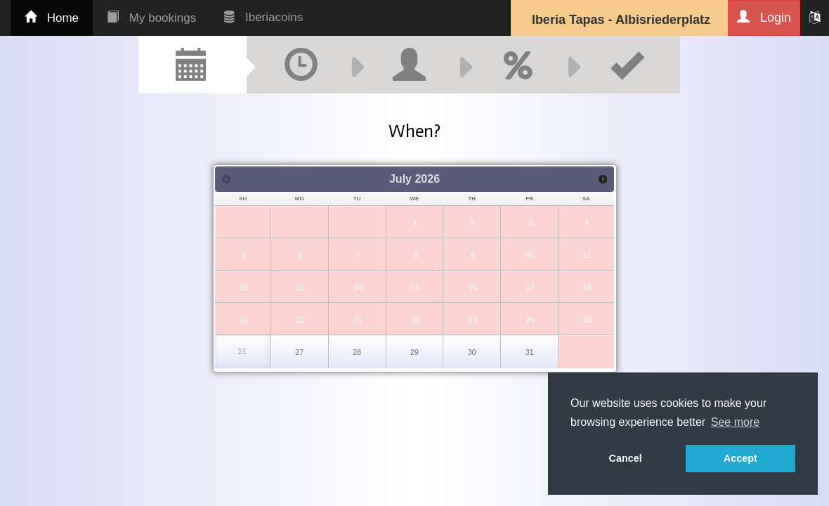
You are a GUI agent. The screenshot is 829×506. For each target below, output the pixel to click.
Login (764, 17)
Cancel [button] (625, 458)
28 (357, 352)
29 (414, 352)
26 (241, 350)
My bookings (151, 18)
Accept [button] (740, 458)
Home (52, 18)
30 (472, 352)
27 (299, 352)
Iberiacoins (263, 17)
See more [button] (735, 422)
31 (530, 352)
